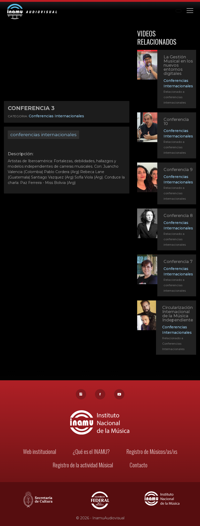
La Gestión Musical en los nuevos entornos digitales (178, 65)
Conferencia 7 (178, 263)
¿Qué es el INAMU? (91, 453)
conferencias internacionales (43, 134)
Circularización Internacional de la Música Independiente (177, 315)
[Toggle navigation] (190, 10)
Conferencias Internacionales (56, 116)
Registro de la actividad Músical (83, 466)
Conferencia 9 (178, 169)
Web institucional (41, 453)
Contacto (137, 466)
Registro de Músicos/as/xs (150, 453)
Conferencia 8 (178, 217)
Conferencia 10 (176, 121)
